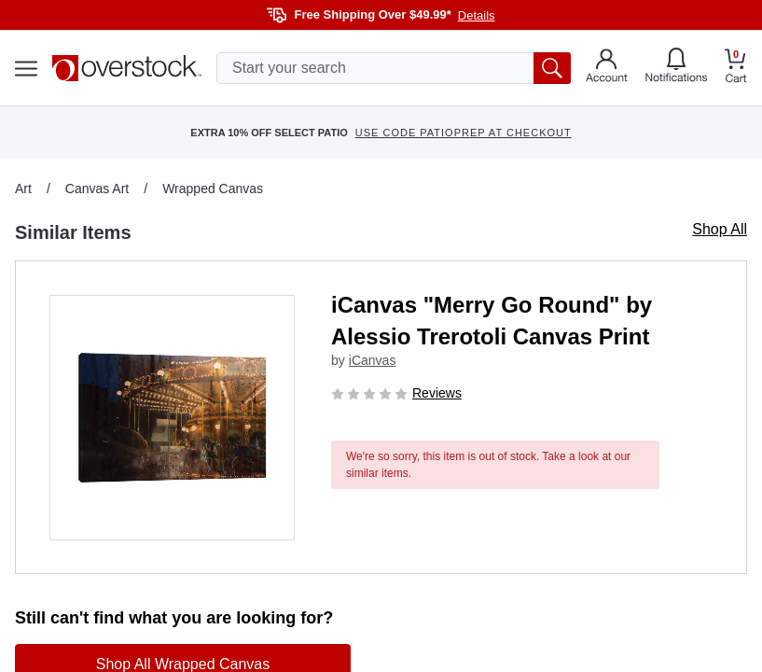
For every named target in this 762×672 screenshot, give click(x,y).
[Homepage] (126, 68)
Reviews (437, 392)
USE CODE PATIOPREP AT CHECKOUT (463, 132)
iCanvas (372, 360)
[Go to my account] (607, 68)
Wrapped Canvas (212, 188)
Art (23, 188)
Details (476, 15)
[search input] (393, 68)
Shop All (719, 229)
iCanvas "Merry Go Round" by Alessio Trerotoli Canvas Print (491, 320)
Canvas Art (97, 188)
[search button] (552, 68)
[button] (172, 417)
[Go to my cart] (736, 69)
